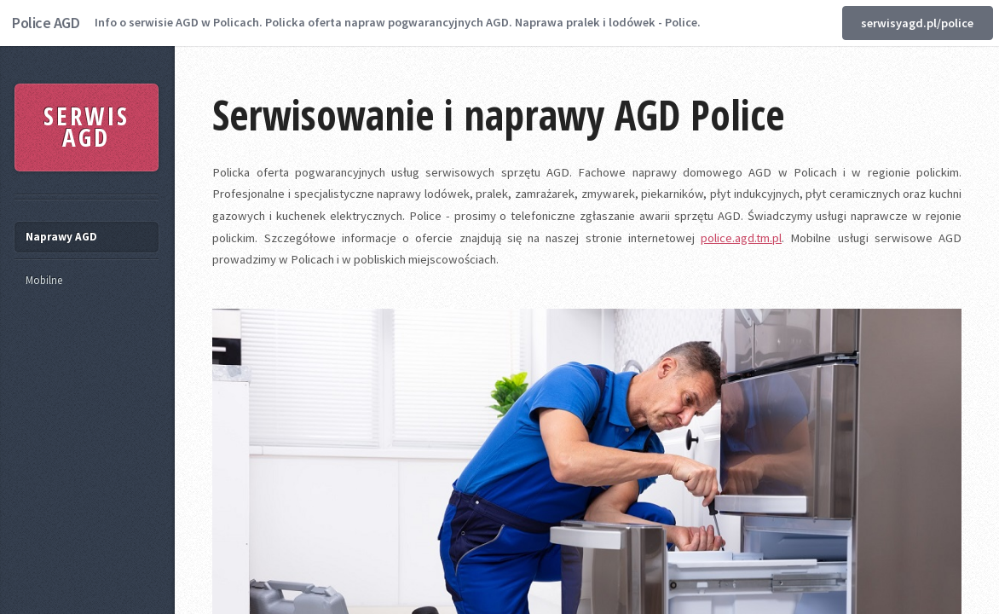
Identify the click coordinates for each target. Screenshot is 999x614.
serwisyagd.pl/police (917, 23)
